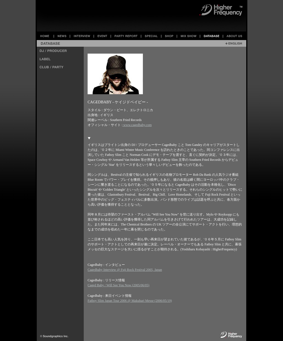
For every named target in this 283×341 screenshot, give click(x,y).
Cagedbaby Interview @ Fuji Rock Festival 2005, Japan (125, 270)
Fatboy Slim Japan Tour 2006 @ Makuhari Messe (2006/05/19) (130, 301)
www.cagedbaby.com (136, 125)
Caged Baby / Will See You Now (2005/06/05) (118, 285)
